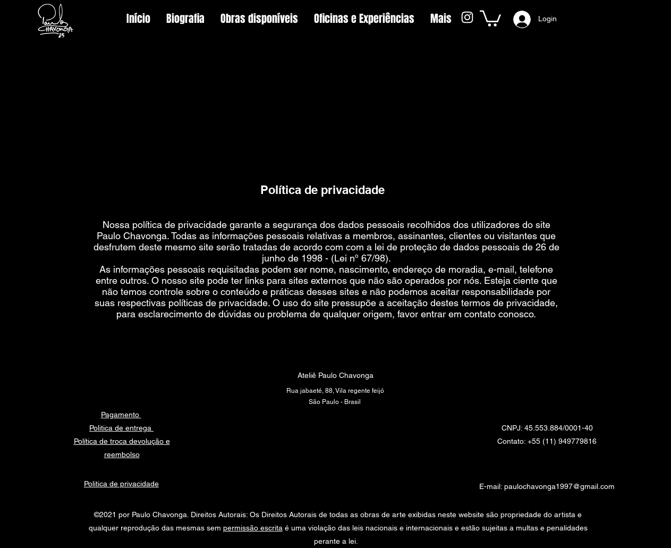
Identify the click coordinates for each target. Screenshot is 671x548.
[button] (490, 18)
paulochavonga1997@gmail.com (559, 486)
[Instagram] (467, 17)
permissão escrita (253, 528)
